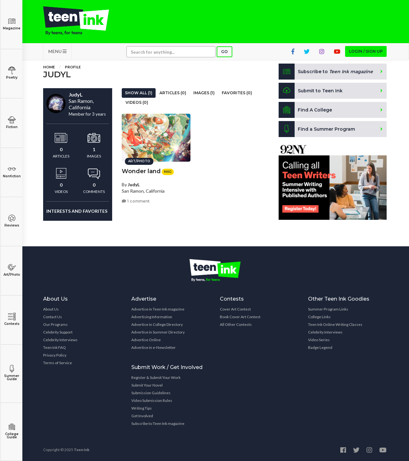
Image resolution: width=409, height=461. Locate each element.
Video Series (319, 339)
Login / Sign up (366, 51)
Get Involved (142, 415)
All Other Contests (236, 324)
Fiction (12, 122)
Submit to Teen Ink (311, 91)
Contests (12, 319)
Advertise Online (146, 339)
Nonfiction (12, 171)
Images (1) (204, 92)
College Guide (12, 431)
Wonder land (141, 171)
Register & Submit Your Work (156, 377)
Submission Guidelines (151, 392)
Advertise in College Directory (157, 324)
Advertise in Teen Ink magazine (157, 309)
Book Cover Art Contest (240, 316)
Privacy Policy (54, 355)
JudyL (134, 184)
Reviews (12, 220)
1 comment (136, 201)
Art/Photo (12, 270)
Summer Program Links (328, 309)
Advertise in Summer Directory (158, 332)
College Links (319, 316)
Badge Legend (320, 347)
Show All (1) (138, 92)
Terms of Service (57, 362)
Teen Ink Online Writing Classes (335, 324)
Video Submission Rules (151, 400)
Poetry (12, 73)
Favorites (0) (237, 92)
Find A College (305, 110)
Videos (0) (137, 102)
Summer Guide (12, 373)
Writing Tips (141, 408)
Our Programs (55, 324)
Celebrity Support (58, 332)
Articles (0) (172, 92)
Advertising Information (151, 316)
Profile (73, 67)
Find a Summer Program (317, 129)
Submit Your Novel (147, 385)
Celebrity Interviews (60, 339)
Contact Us (52, 316)
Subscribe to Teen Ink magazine (157, 423)
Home (49, 67)
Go (224, 51)
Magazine (12, 23)
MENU (57, 51)
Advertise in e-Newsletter (153, 347)
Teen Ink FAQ (54, 347)
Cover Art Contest (235, 309)
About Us (51, 309)
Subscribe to (326, 72)
